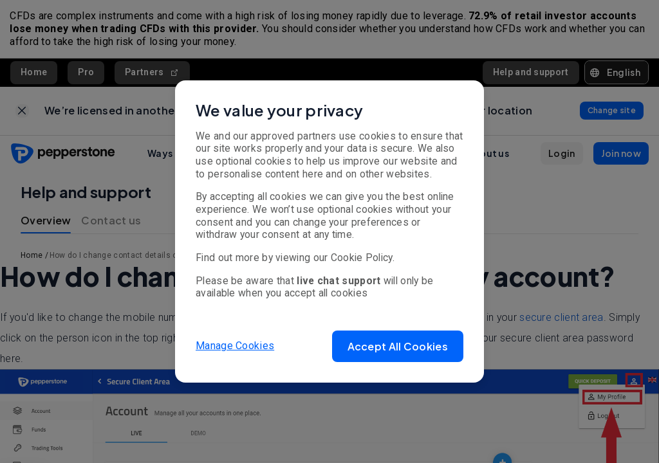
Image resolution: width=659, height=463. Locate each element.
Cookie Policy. (362, 257)
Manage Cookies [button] (235, 346)
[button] (397, 346)
